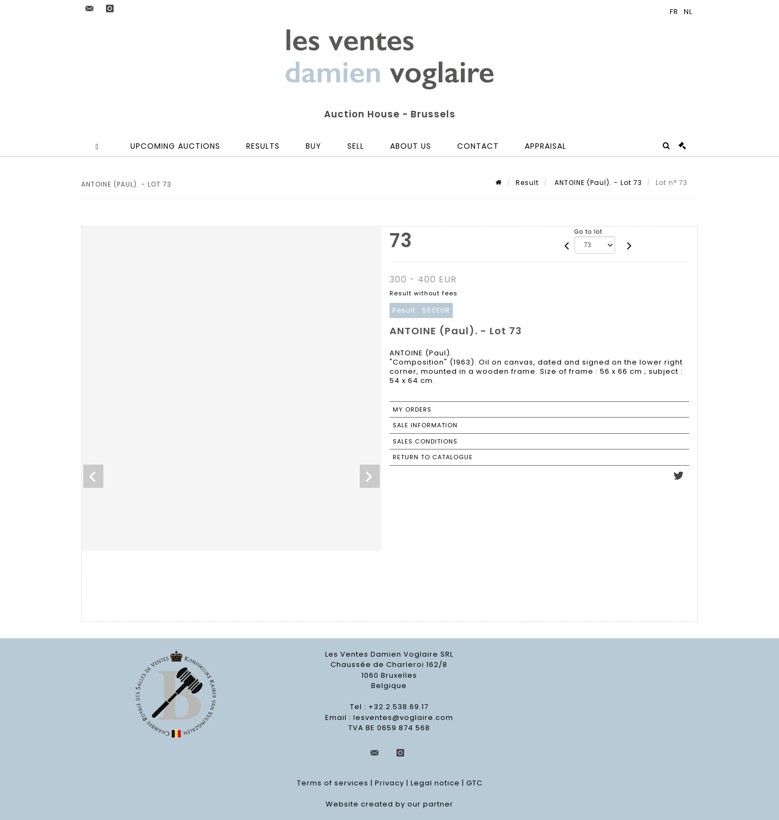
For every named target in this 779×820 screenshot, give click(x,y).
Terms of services (332, 783)
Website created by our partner (389, 804)
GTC (474, 783)
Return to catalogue (433, 457)
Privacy (389, 783)
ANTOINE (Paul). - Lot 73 (597, 182)
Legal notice (435, 783)
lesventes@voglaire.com (403, 717)
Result (527, 182)
